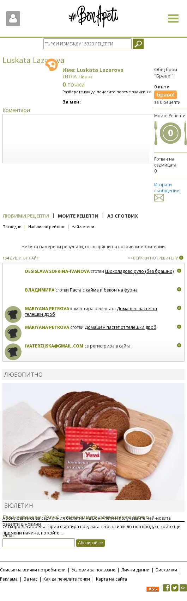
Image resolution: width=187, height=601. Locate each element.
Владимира (39, 290)
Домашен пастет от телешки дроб (120, 327)
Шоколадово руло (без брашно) (139, 271)
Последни (12, 226)
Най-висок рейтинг (46, 226)
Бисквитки (166, 570)
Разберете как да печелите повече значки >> (106, 91)
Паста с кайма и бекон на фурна (104, 290)
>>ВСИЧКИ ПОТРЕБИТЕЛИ (153, 258)
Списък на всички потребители (33, 570)
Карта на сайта (111, 579)
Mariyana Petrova (47, 309)
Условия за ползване (93, 570)
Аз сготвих (122, 216)
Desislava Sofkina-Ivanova (57, 271)
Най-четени (83, 226)
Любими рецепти (25, 216)
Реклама (9, 579)
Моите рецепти (78, 216)
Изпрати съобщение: (167, 191)
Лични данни (135, 570)
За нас (30, 579)
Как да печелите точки (66, 579)
